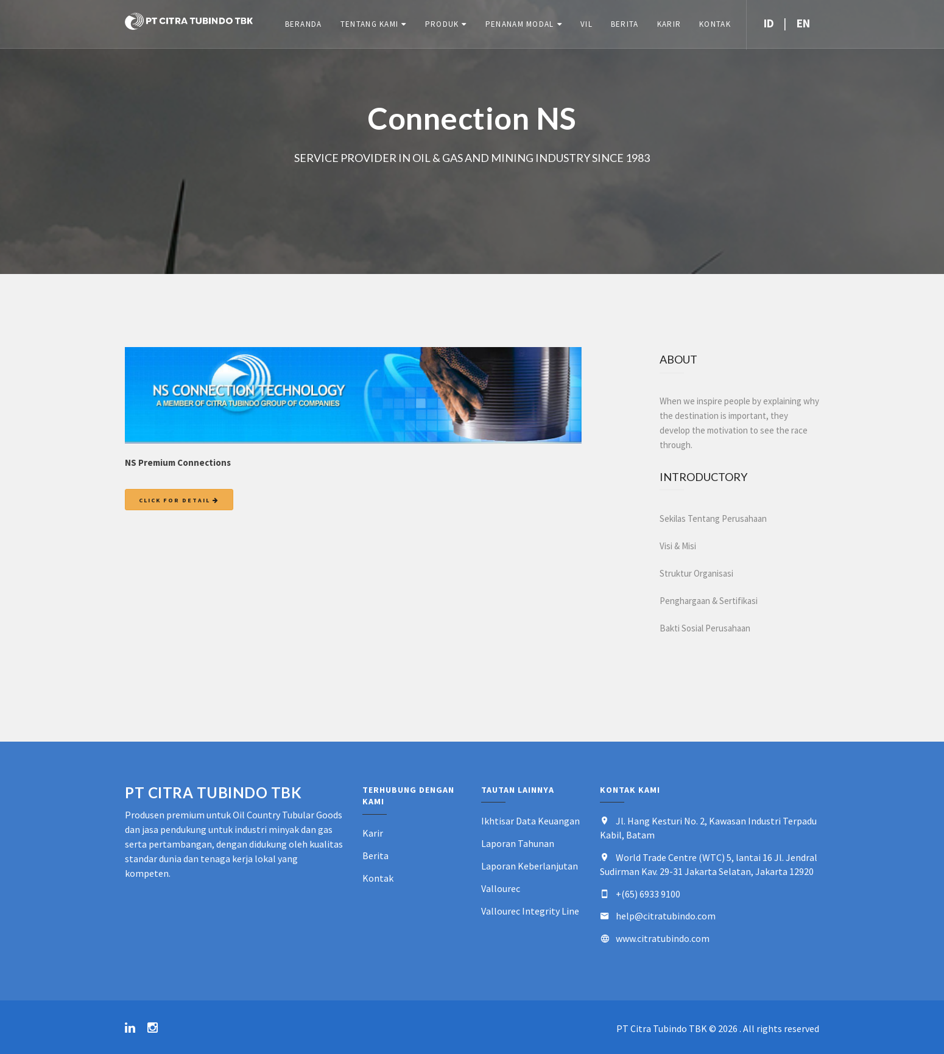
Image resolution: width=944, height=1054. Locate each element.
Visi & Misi (678, 546)
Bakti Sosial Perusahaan (705, 628)
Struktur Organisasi (696, 573)
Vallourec (500, 888)
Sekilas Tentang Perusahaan (713, 518)
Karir (669, 24)
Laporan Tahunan (517, 843)
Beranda (303, 24)
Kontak (714, 24)
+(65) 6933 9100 (648, 894)
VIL (586, 24)
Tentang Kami (369, 24)
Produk (441, 24)
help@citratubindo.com (666, 916)
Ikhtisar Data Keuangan (530, 821)
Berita (624, 24)
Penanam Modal (519, 24)
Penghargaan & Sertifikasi (709, 600)
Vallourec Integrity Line (530, 911)
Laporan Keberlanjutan (529, 866)
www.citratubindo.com (663, 938)
